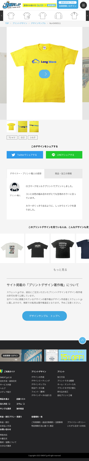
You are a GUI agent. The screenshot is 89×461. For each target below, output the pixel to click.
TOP (7, 23)
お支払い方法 (5, 426)
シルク (32, 137)
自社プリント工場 (64, 395)
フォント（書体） (38, 392)
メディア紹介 (5, 392)
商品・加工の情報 (63, 173)
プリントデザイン (20, 23)
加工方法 (61, 377)
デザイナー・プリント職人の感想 (25, 173)
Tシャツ (12, 137)
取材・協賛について (8, 442)
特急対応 (3, 435)
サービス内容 (5, 385)
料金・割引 (4, 422)
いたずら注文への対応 (76, 426)
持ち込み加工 (62, 392)
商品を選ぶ (4, 399)
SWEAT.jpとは (6, 377)
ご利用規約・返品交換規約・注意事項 (47, 422)
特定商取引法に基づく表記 (42, 426)
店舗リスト (21, 399)
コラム (19, 404)
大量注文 (3, 438)
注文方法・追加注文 (8, 381)
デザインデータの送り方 (41, 395)
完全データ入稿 (37, 388)
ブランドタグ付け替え (66, 388)
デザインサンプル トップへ (44, 316)
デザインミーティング (40, 381)
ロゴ (22, 137)
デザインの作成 (37, 377)
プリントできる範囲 (65, 381)
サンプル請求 (5, 409)
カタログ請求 (5, 446)
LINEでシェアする (65, 155)
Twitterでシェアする (27, 155)
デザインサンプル (38, 23)
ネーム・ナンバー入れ (66, 384)
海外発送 (20, 409)
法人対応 (3, 404)
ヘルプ (2, 388)
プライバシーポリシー (76, 422)
